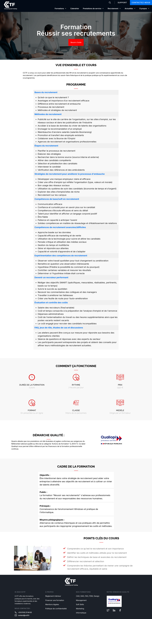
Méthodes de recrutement (48, 114)
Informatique (81, 613)
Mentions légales (52, 604)
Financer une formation (54, 600)
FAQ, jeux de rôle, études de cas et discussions (59, 327)
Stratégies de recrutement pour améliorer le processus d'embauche (70, 174)
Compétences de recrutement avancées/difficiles (60, 227)
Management (81, 600)
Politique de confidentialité (56, 609)
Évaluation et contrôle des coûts (51, 302)
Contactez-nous (141, 2)
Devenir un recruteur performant (51, 277)
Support (122, 2)
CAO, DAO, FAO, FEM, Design (87, 596)
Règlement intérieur (53, 596)
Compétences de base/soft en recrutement (57, 199)
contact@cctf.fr (22, 615)
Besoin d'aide (76, 42)
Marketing (80, 609)
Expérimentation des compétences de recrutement (61, 255)
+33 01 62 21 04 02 (23, 612)
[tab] (76, 92)
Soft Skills (80, 604)
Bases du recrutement (46, 92)
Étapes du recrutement (46, 145)
